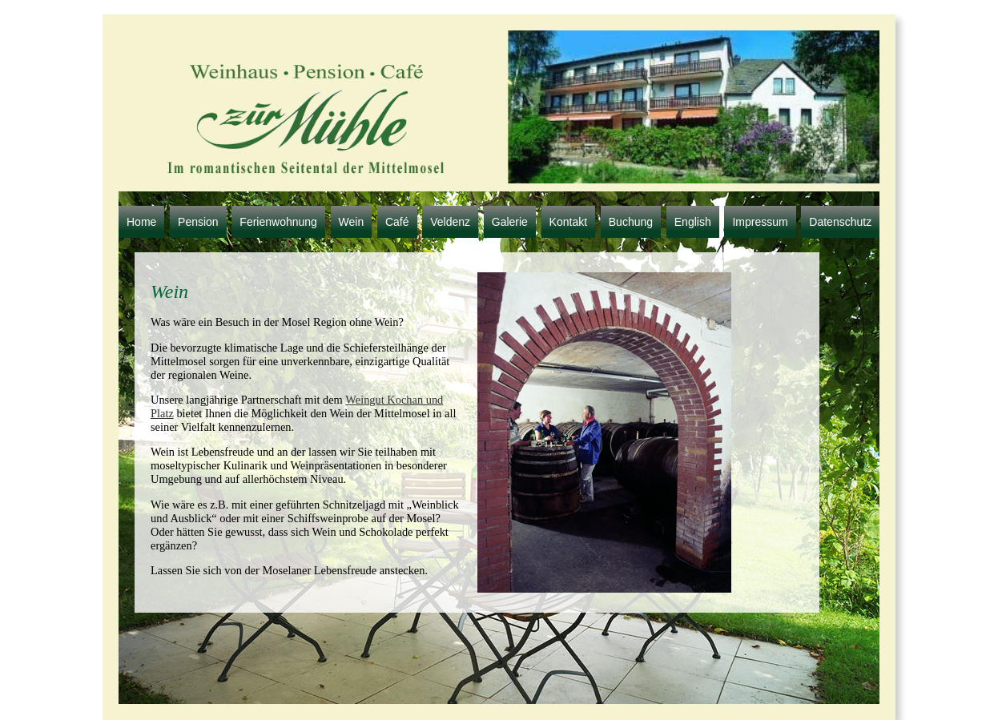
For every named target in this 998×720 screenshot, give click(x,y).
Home (141, 221)
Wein (351, 221)
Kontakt (568, 221)
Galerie (510, 221)
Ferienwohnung (278, 221)
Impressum (759, 221)
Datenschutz (840, 221)
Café (397, 221)
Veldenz (450, 221)
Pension (198, 221)
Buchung (631, 221)
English (692, 221)
